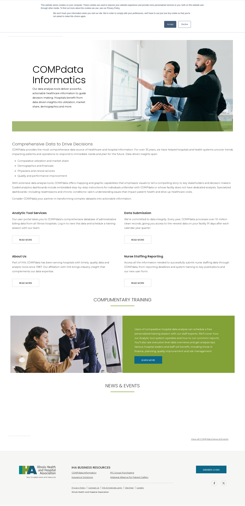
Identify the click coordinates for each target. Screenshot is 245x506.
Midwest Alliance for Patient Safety (129, 478)
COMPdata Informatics (84, 473)
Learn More (148, 360)
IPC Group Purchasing (122, 473)
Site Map (129, 488)
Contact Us (93, 488)
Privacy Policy (79, 488)
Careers (140, 488)
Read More (25, 239)
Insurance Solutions (82, 478)
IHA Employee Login (112, 488)
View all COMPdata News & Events (209, 439)
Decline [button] (184, 24)
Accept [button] (170, 24)
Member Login (211, 470)
